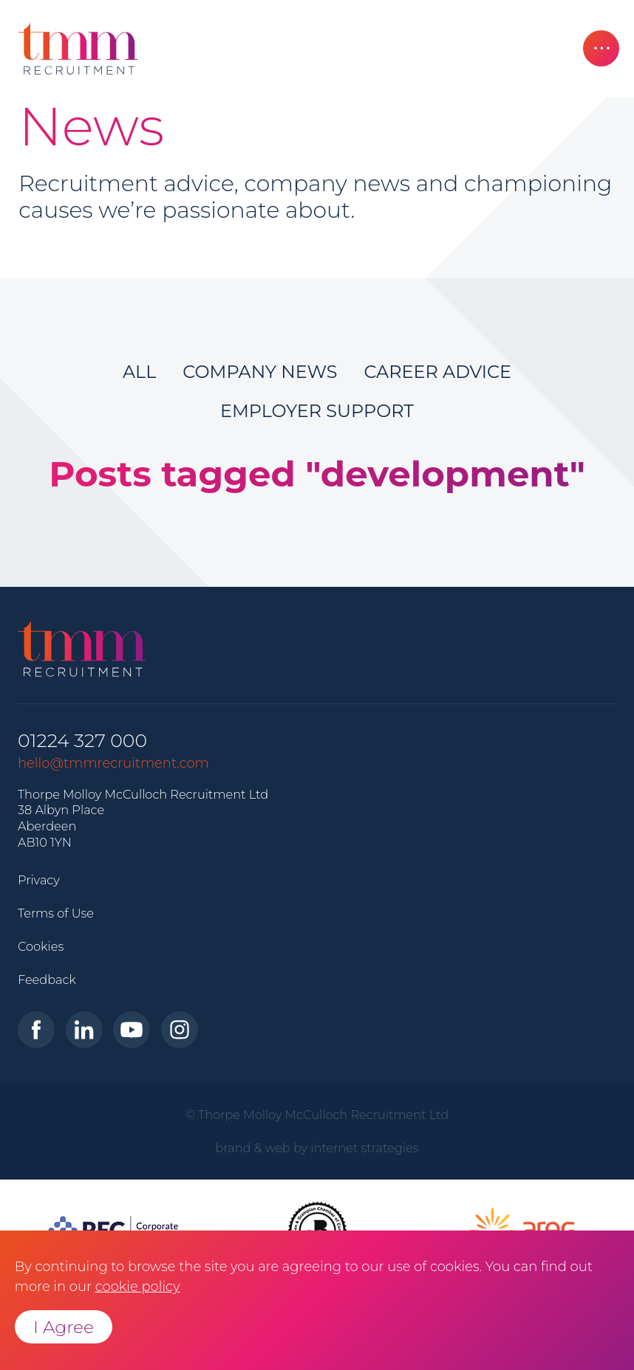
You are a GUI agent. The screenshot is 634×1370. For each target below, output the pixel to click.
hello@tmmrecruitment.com (113, 763)
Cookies (41, 946)
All (139, 371)
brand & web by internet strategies (317, 1147)
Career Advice (437, 371)
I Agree (63, 1327)
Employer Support (317, 410)
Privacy (39, 879)
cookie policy (137, 1286)
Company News (260, 371)
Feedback (47, 979)
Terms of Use (56, 913)
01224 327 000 (82, 741)
